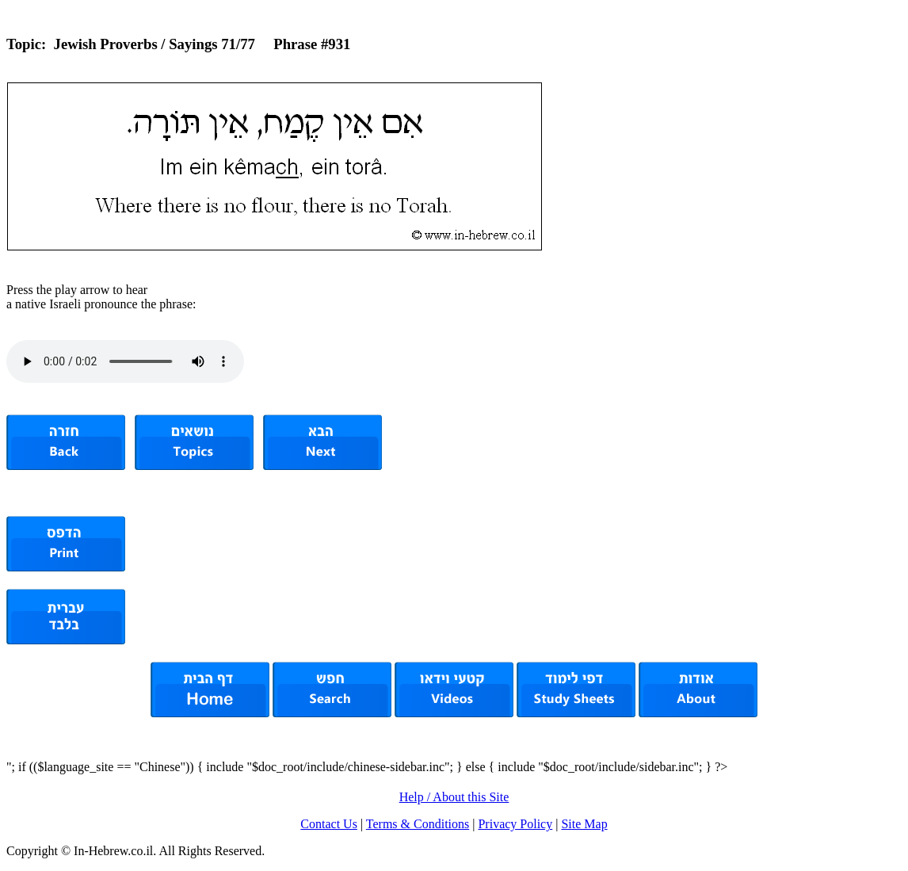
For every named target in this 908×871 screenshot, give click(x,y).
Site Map (584, 824)
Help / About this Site (454, 797)
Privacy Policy (515, 824)
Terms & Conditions (417, 824)
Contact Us (328, 824)
